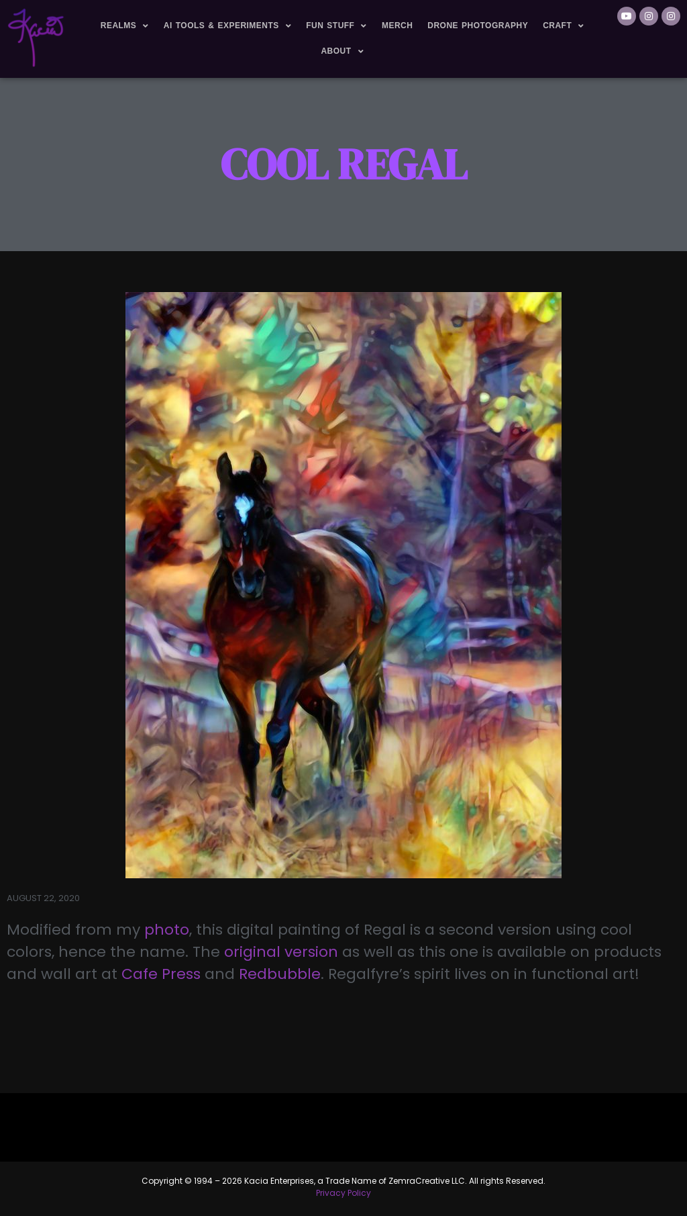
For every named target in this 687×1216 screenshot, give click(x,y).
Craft (563, 26)
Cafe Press (163, 974)
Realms (125, 26)
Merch (397, 25)
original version (281, 951)
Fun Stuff (336, 26)
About (342, 51)
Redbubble (280, 974)
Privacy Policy (343, 1193)
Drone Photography (477, 25)
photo (166, 929)
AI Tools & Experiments (227, 26)
